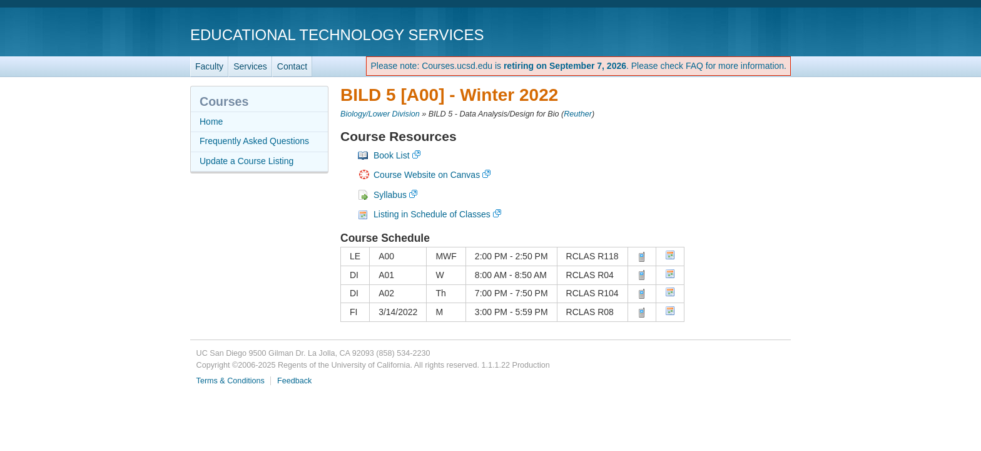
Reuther (578, 114)
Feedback (294, 380)
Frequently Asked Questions (254, 141)
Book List (392, 155)
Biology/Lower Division (380, 114)
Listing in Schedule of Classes (432, 214)
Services (250, 66)
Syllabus (390, 195)
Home (211, 122)
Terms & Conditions (230, 380)
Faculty (209, 66)
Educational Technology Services (337, 34)
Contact (292, 66)
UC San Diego (719, 34)
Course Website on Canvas (427, 175)
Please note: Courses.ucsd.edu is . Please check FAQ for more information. (578, 66)
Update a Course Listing (246, 161)
